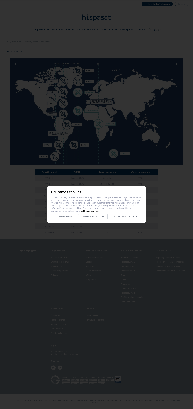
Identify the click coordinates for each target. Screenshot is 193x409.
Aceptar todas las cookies (126, 217)
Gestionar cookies (65, 217)
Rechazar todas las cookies (93, 217)
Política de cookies (89, 211)
